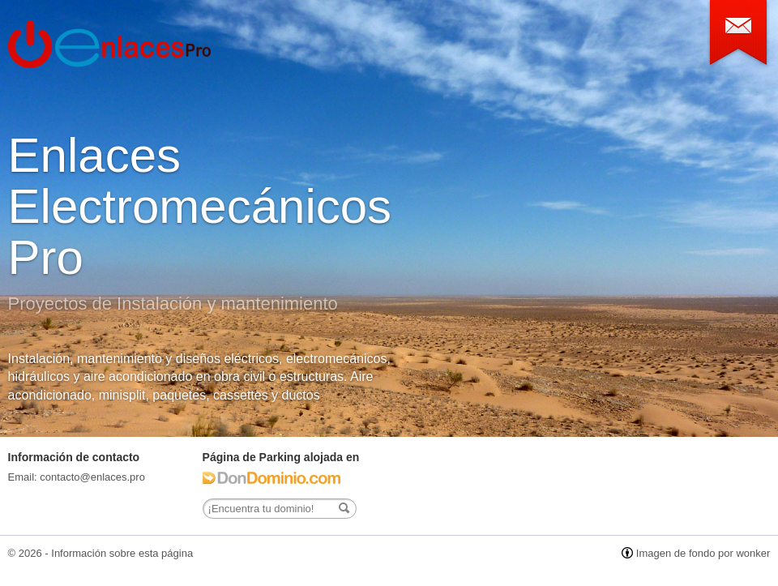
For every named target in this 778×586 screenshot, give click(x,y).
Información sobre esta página (122, 553)
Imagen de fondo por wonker (703, 553)
